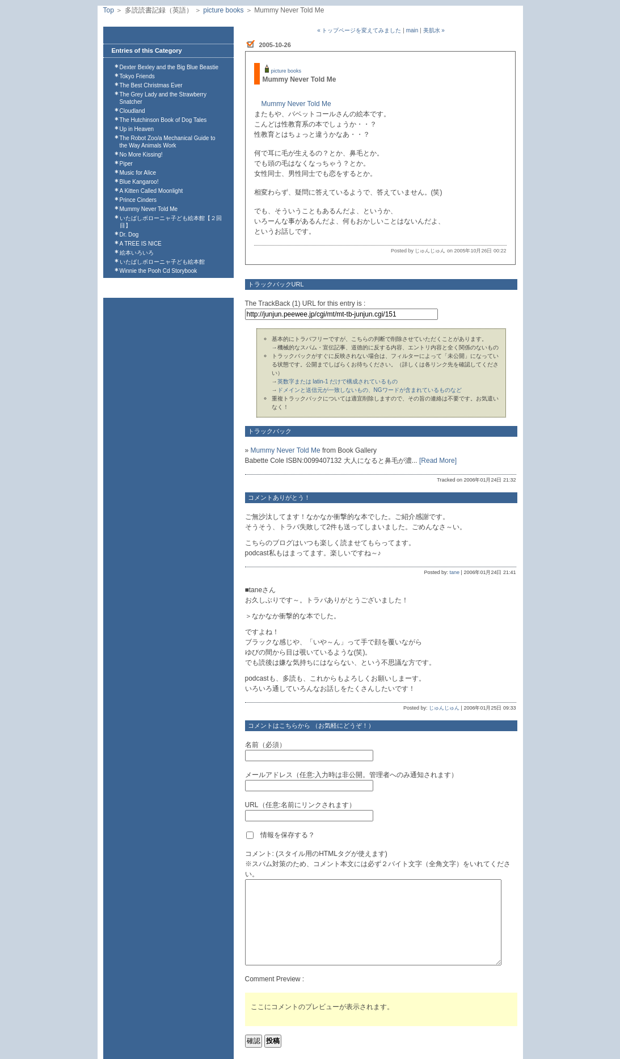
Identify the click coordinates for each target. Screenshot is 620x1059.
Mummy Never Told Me (149, 209)
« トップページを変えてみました (359, 30)
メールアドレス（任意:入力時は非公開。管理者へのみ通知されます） (351, 775)
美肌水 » (434, 30)
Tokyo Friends (137, 76)
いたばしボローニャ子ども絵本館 (162, 262)
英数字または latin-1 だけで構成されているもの (337, 381)
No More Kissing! (141, 154)
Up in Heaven (137, 129)
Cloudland (132, 111)
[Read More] (438, 461)
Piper (126, 164)
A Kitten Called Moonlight (151, 191)
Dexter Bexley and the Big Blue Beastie (169, 67)
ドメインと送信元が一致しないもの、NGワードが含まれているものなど (369, 390)
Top (108, 10)
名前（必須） (265, 745)
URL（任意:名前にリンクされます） (300, 805)
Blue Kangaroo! (139, 182)
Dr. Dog (129, 234)
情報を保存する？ (280, 835)
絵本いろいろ (137, 253)
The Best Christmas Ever (151, 85)
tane (455, 572)
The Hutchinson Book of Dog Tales (163, 120)
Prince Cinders (138, 200)
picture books (223, 10)
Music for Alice (138, 173)
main (412, 30)
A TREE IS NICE (141, 244)
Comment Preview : (275, 979)
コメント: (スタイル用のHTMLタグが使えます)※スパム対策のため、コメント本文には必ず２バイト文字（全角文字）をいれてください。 (378, 864)
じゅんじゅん (444, 708)
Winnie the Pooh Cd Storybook (158, 271)
